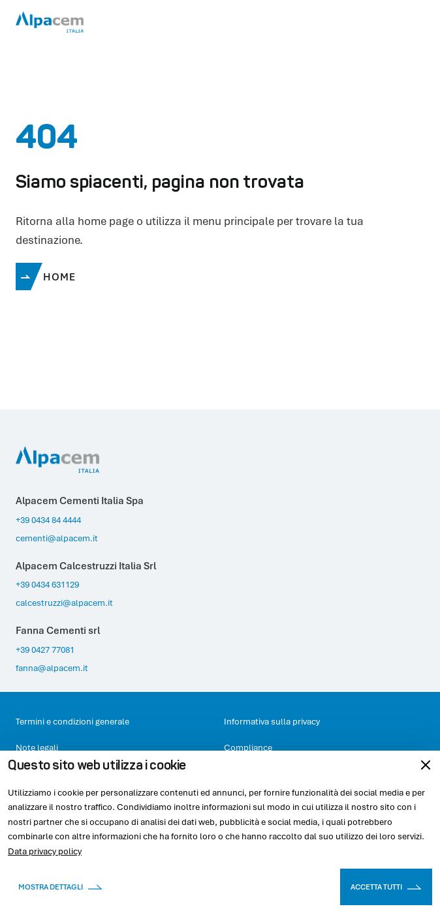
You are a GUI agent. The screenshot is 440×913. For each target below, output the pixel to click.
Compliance (248, 747)
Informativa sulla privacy (272, 721)
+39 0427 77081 (45, 649)
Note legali (37, 747)
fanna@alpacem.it (52, 668)
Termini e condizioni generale (72, 721)
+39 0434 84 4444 (48, 520)
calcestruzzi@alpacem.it (64, 602)
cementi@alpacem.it (57, 538)
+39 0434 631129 (47, 584)
